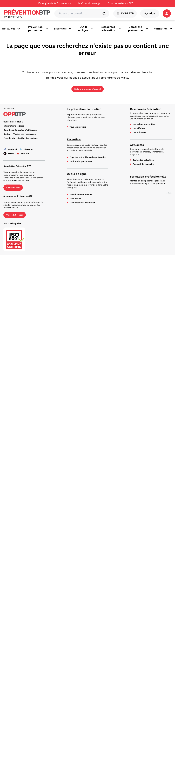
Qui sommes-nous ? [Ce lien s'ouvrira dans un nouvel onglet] (13, 122)
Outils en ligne (85, 28)
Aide (150, 13)
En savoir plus (13, 187)
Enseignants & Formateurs (54, 3)
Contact (7, 134)
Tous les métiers (78, 127)
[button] (167, 13)
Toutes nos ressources (24, 134)
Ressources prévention (110, 28)
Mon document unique (81, 194)
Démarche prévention (138, 28)
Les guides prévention (144, 124)
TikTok (9, 153)
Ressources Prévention (145, 109)
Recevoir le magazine (143, 164)
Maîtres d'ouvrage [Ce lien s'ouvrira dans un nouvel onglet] (89, 3)
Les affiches (139, 128)
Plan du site (9, 138)
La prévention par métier (84, 109)
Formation (163, 29)
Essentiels (63, 29)
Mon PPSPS (75, 198)
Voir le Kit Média (14, 214)
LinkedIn (25, 149)
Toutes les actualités (143, 160)
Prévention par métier (38, 28)
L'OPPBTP (125, 13)
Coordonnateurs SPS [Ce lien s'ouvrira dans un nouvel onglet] (120, 3)
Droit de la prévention (81, 161)
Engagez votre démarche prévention (88, 157)
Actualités (11, 29)
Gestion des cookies (27, 138)
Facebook (10, 149)
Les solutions (139, 132)
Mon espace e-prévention (82, 202)
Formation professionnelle (148, 176)
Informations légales (13, 126)
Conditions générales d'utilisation (20, 130)
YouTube (23, 153)
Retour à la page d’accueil (87, 89)
